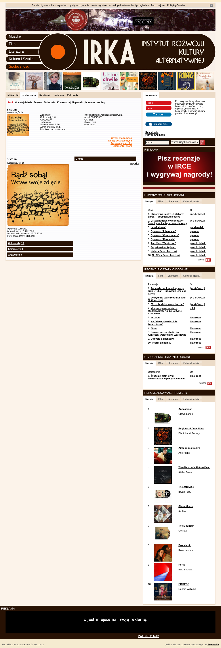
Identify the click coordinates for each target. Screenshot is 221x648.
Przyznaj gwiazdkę (121, 143)
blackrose (195, 317)
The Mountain (186, 525)
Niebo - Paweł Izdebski (164, 251)
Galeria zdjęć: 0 (16, 243)
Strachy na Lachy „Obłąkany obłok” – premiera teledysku (165, 215)
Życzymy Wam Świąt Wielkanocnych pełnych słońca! (166, 377)
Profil (10, 102)
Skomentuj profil (122, 146)
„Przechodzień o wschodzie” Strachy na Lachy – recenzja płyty (167, 222)
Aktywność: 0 (15, 255)
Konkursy (58, 95)
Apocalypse (185, 409)
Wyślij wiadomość (121, 138)
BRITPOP (183, 584)
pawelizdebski (198, 243)
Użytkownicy (29, 95)
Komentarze (63, 102)
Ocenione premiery (95, 102)
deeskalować (158, 227)
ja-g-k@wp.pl (197, 214)
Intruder (155, 317)
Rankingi (44, 95)
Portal (181, 564)
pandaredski (197, 227)
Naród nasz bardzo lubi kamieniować (162, 322)
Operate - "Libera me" (163, 231)
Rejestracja (151, 132)
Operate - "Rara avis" (163, 239)
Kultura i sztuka (191, 201)
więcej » (134, 163)
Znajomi (38, 102)
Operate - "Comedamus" (165, 235)
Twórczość (49, 102)
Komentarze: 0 (15, 249)
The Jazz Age (186, 487)
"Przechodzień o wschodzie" (167, 304)
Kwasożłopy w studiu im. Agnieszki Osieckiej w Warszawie (167, 333)
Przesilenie (184, 545)
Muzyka (15, 36)
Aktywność (77, 102)
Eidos (154, 328)
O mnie (19, 102)
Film (12, 44)
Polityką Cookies (176, 5)
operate (194, 231)
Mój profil (13, 95)
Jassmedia (213, 644)
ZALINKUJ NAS (148, 636)
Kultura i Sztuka (21, 59)
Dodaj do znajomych (120, 140)
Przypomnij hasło (155, 135)
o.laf (192, 308)
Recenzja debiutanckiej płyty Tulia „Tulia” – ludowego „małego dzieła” (167, 291)
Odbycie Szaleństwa (162, 338)
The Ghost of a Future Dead (194, 467)
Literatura (16, 51)
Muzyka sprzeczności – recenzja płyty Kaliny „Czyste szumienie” (165, 311)
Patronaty (72, 95)
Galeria (28, 102)
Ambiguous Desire (189, 448)
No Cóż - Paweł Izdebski (166, 255)
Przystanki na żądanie (163, 247)
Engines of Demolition (191, 428)
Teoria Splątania (161, 342)
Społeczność (19, 66)
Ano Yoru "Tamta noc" (163, 243)
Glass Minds (185, 506)
